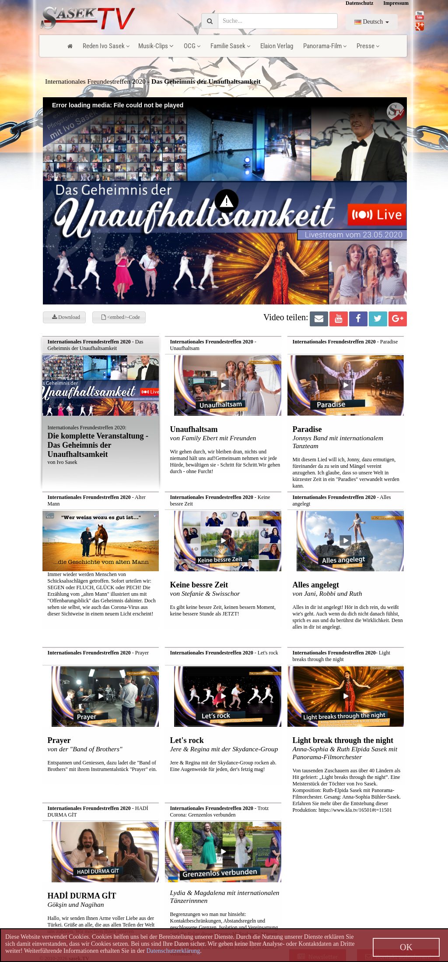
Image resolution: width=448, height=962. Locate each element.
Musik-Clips (156, 46)
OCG (192, 46)
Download (66, 317)
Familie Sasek (230, 46)
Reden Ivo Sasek (106, 46)
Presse (368, 46)
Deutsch (371, 21)
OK (406, 947)
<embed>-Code (121, 317)
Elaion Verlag (276, 46)
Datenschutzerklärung (173, 951)
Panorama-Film (324, 46)
